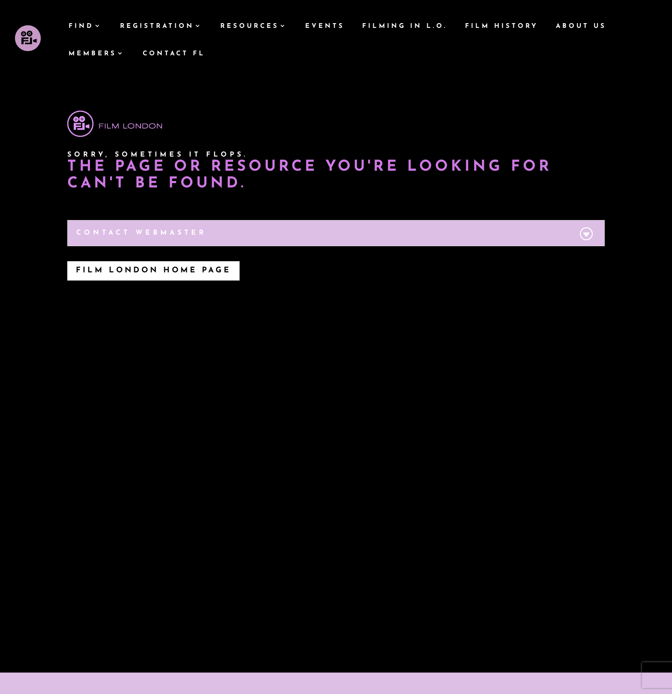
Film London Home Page (153, 270)
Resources (249, 27)
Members (93, 54)
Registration (157, 27)
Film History (501, 27)
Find (81, 27)
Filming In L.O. (404, 27)
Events (325, 27)
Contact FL (174, 54)
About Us (581, 27)
